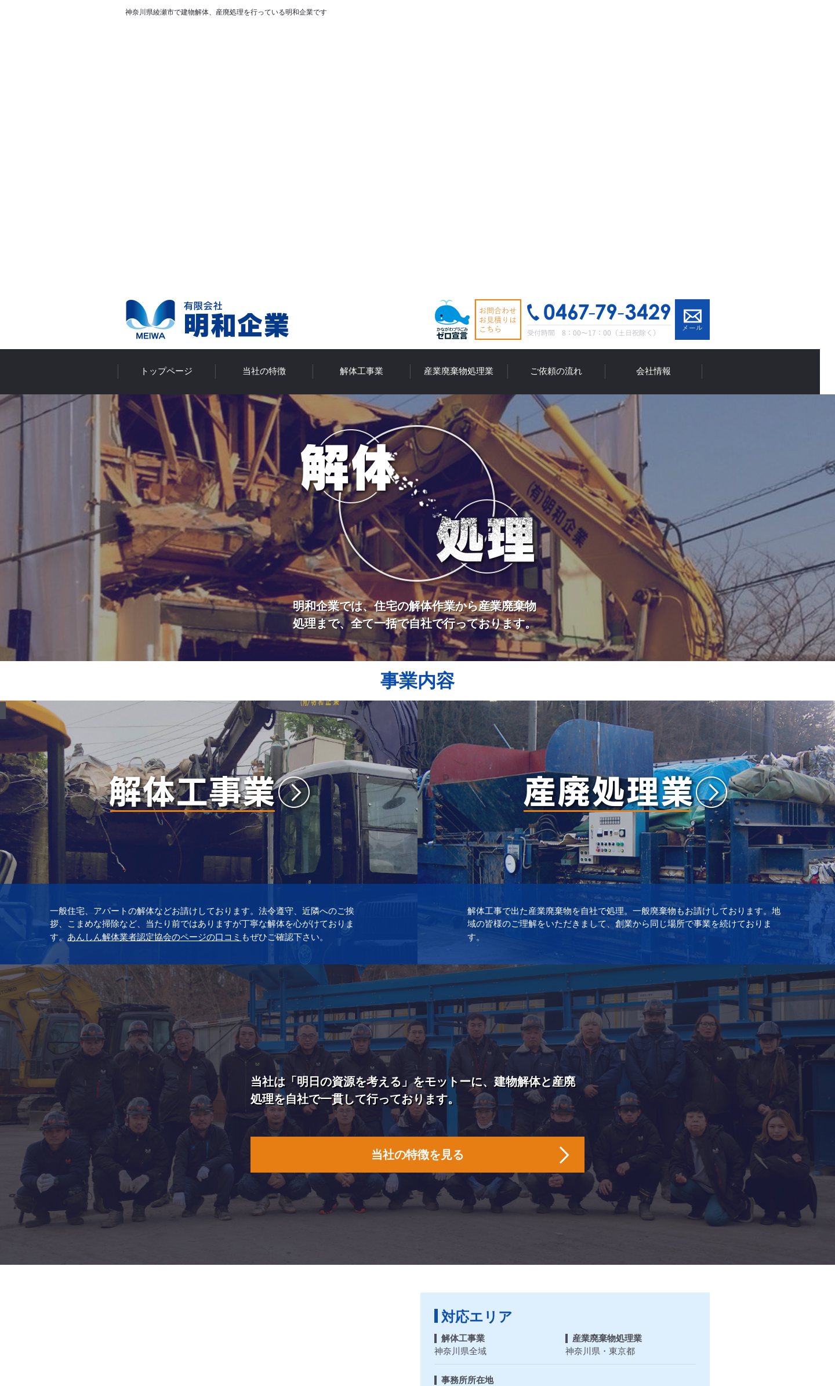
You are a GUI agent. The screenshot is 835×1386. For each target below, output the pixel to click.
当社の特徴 (271, 94)
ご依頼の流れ (564, 94)
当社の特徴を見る (417, 875)
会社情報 (661, 94)
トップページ (174, 94)
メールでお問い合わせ (692, 44)
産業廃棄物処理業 (466, 94)
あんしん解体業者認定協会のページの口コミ (154, 658)
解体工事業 (369, 94)
